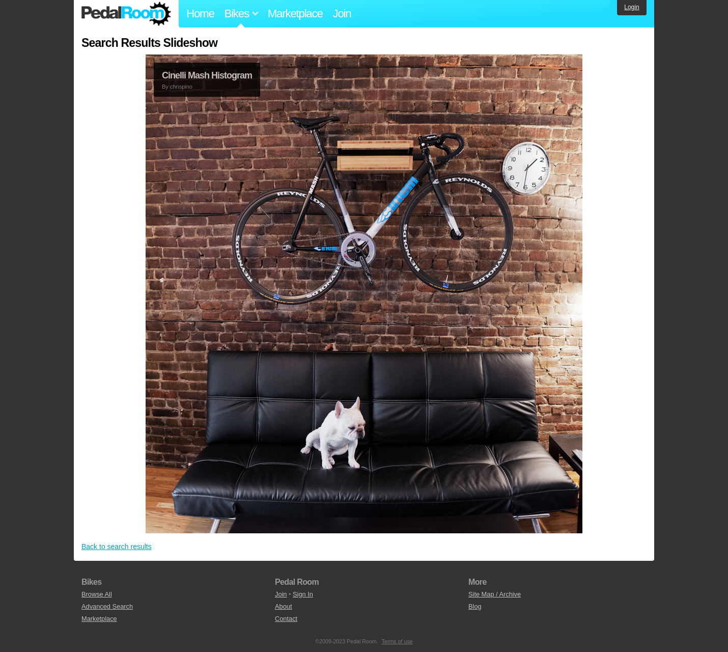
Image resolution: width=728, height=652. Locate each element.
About (283, 606)
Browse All (96, 594)
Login (631, 7)
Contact (286, 618)
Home (200, 13)
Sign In (303, 594)
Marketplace (295, 13)
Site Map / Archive (494, 594)
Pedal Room (126, 14)
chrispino (181, 87)
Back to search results (116, 546)
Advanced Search (107, 606)
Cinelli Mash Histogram (207, 75)
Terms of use (397, 641)
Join (342, 13)
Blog (475, 606)
